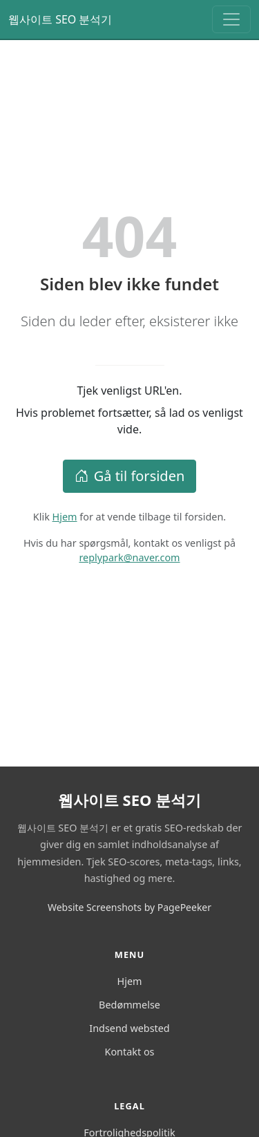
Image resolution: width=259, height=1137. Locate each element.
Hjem (64, 516)
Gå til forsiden (130, 476)
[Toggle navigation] (231, 19)
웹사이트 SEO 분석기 (60, 19)
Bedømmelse (129, 1004)
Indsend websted (129, 1028)
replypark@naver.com (129, 557)
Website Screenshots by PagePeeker (129, 907)
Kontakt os (130, 1051)
